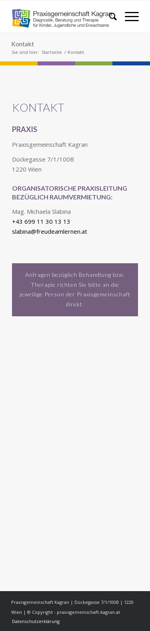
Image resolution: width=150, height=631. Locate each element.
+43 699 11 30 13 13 (41, 221)
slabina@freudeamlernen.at (49, 231)
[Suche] (109, 16)
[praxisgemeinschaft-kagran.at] (62, 16)
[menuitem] (109, 16)
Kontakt (22, 43)
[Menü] (128, 16)
